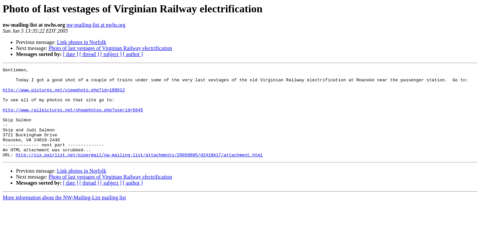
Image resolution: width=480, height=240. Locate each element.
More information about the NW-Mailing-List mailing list (64, 215)
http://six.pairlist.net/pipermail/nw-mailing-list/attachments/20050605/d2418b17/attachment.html (139, 173)
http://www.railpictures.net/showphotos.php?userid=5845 (73, 119)
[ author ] (133, 54)
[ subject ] (111, 54)
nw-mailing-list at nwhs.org (95, 25)
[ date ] (70, 54)
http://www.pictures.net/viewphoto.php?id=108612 (64, 95)
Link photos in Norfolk (81, 42)
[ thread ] (89, 54)
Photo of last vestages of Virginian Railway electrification (110, 48)
